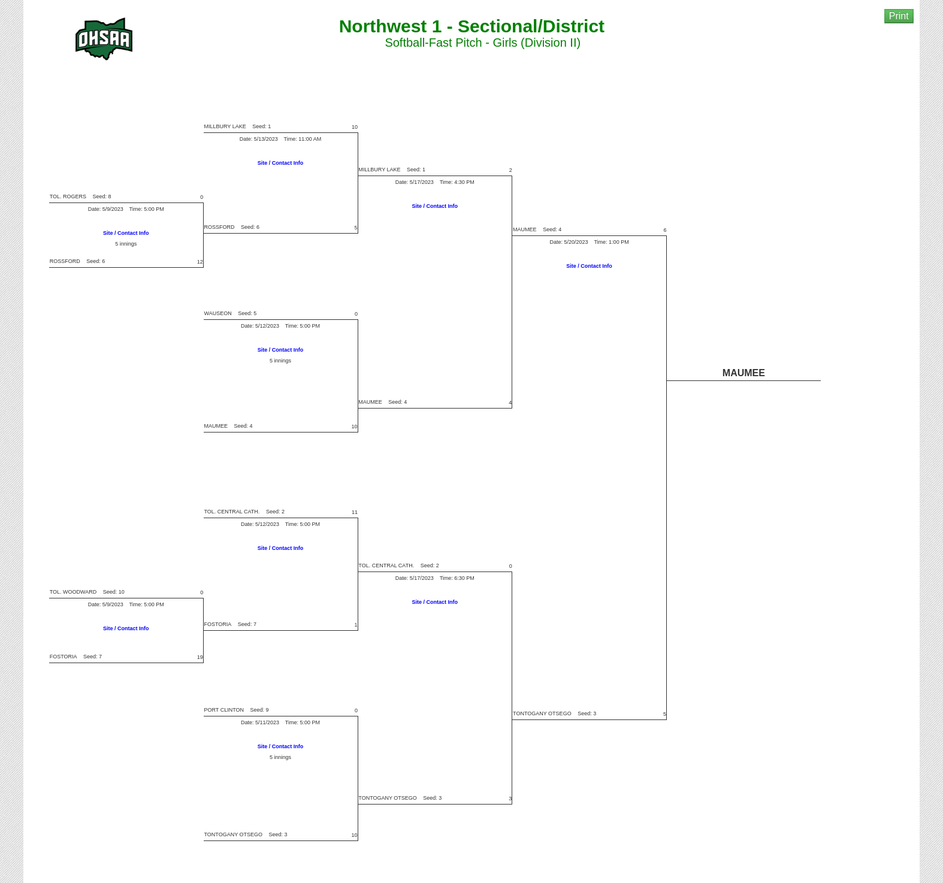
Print (899, 16)
